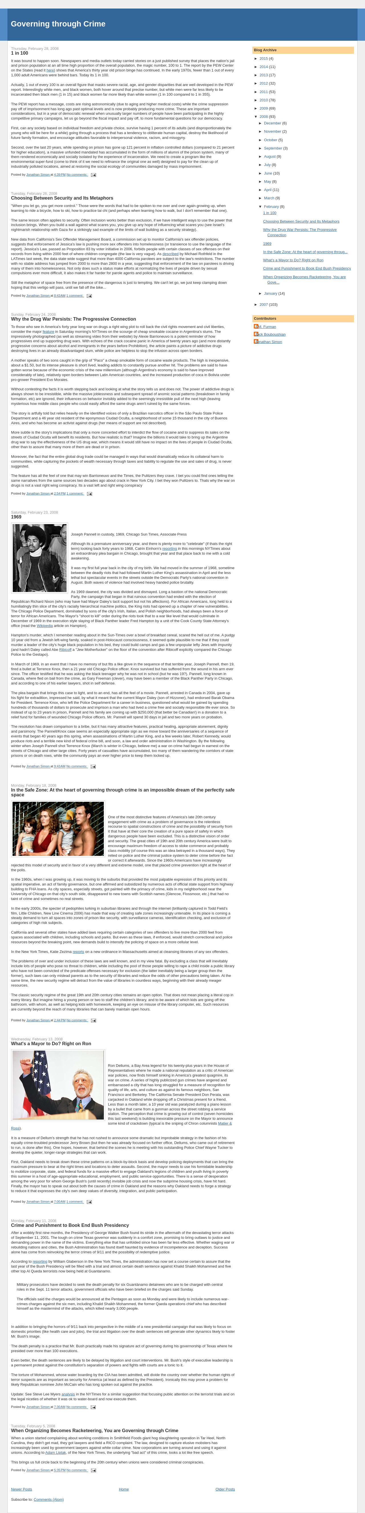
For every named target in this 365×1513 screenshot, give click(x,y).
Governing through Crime (58, 23)
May (268, 181)
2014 (264, 67)
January (271, 293)
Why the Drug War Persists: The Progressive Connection (73, 318)
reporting (169, 548)
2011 (264, 92)
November (273, 131)
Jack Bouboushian (270, 334)
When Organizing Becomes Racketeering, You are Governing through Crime (94, 1430)
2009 (264, 108)
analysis (68, 1394)
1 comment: (75, 295)
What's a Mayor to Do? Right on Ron (51, 1043)
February (272, 206)
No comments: (77, 174)
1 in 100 (19, 53)
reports (78, 952)
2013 (264, 75)
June (268, 173)
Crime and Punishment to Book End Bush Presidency (70, 1225)
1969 (16, 516)
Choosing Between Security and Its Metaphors (62, 197)
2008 (264, 116)
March (269, 198)
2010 (264, 100)
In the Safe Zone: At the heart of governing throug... (305, 252)
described (171, 254)
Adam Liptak (55, 1452)
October (271, 140)
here (50, 70)
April (268, 190)
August (270, 156)
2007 (264, 304)
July (268, 165)
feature (48, 331)
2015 (264, 58)
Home (124, 1489)
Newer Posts (21, 1489)
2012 (264, 83)
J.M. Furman (265, 327)
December (273, 123)
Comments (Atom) (49, 1499)
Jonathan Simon (268, 342)
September (273, 148)
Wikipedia (45, 626)
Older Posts (225, 1489)
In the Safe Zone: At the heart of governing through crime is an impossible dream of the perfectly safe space (123, 792)
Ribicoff (65, 649)
